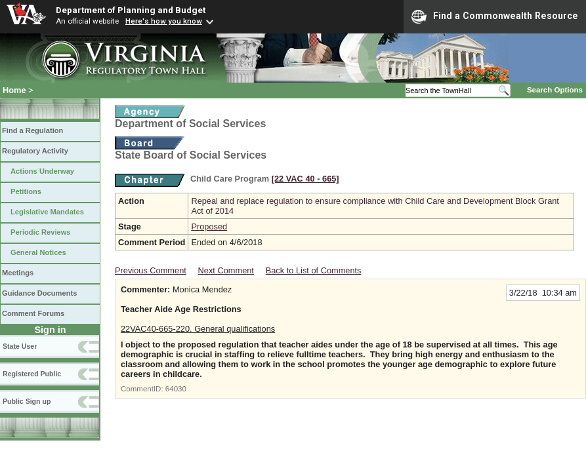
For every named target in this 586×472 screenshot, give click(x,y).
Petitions (25, 191)
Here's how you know (163, 21)
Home (14, 90)
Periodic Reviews (40, 232)
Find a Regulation (32, 130)
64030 (175, 389)
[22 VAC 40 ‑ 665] (305, 179)
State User (20, 346)
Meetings (17, 273)
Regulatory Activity (35, 151)
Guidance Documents (39, 293)
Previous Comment (150, 270)
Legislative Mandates (47, 212)
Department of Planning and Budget (130, 10)
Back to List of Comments (314, 270)
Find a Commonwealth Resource (494, 16)
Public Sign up (27, 401)
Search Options (555, 90)
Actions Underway (42, 171)
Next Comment (226, 270)
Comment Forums (33, 313)
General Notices (38, 252)
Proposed (209, 226)
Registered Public (32, 374)
